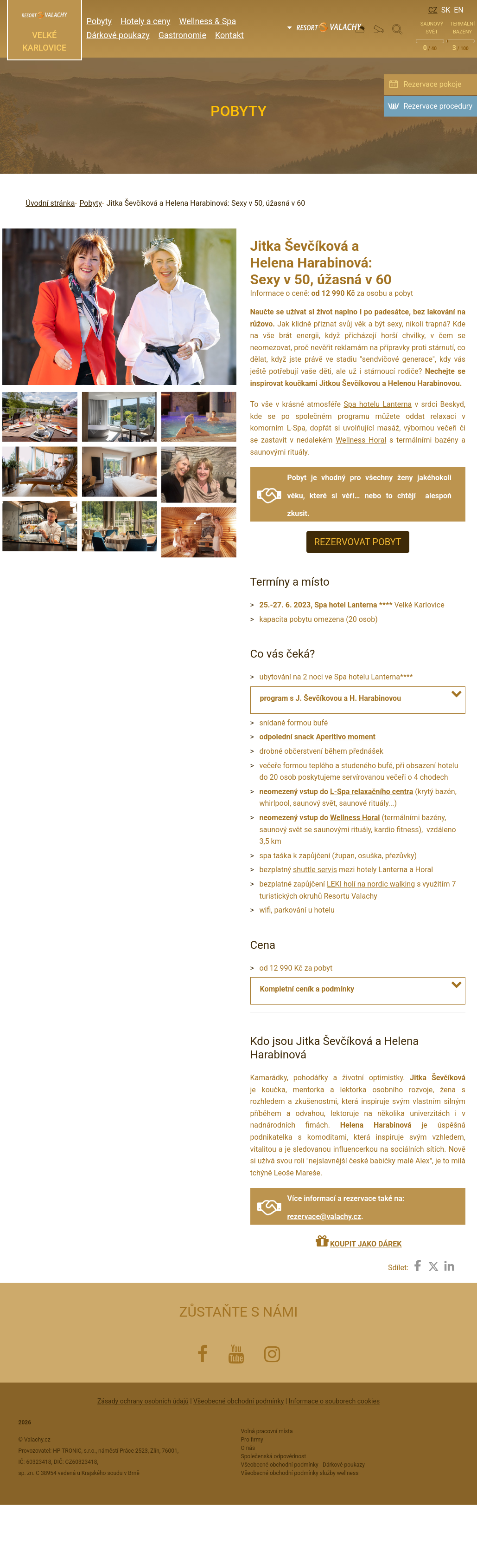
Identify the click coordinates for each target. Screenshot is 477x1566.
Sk (446, 10)
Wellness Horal (361, 440)
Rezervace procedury (437, 106)
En (459, 10)
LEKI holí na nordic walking (371, 884)
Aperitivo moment (345, 736)
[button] (458, 693)
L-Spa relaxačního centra (371, 791)
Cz (433, 10)
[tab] (358, 698)
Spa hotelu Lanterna (377, 404)
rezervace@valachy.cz (324, 1216)
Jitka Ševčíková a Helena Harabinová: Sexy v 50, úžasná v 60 (206, 203)
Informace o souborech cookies (334, 1401)
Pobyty (90, 203)
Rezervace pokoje (432, 84)
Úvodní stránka (50, 203)
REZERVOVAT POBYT (357, 542)
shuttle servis (315, 869)
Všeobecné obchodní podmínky (238, 1401)
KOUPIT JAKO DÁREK (366, 1244)
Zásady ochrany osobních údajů (143, 1401)
